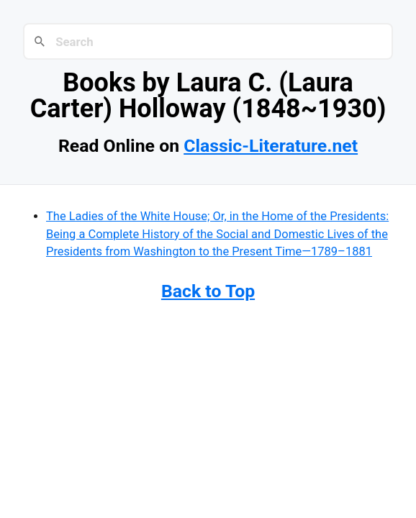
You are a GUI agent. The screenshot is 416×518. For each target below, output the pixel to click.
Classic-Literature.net (271, 145)
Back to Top (208, 291)
